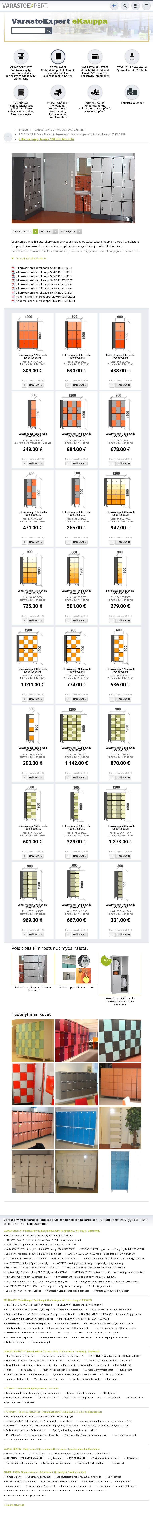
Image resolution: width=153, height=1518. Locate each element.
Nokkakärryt (37, 1453)
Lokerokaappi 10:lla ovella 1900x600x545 (76, 592)
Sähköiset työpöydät (125, 1434)
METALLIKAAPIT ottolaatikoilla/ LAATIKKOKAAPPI (84, 1318)
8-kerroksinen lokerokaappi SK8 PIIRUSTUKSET (44, 288)
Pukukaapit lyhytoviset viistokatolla (24, 1327)
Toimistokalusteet (14, 1504)
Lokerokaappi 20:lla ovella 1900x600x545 (76, 906)
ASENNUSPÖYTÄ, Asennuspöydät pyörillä (86, 1434)
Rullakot (10, 1369)
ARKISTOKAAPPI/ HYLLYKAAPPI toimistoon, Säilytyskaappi (111, 1314)
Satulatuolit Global (48, 1397)
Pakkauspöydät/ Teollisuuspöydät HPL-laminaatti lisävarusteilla (39, 1420)
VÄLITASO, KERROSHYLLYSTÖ (21, 1286)
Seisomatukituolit (135, 1397)
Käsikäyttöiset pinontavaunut (21, 1481)
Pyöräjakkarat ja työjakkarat (79, 1397)
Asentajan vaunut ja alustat (20, 1402)
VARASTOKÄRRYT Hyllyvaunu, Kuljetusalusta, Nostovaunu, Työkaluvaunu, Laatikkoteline (52, 1448)
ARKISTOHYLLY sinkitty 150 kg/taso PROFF (28, 1276)
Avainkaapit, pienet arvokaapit (114, 1337)
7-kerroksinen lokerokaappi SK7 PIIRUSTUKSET (44, 284)
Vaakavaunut (12, 1485)
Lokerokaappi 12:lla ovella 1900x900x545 (120, 435)
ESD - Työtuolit (109, 1392)
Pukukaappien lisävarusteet (53, 1337)
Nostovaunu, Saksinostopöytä (21, 1462)
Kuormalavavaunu (15, 1453)
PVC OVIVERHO (123, 1365)
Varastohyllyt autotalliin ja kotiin (112, 1290)
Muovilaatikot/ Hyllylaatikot (20, 1355)
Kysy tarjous (68, 231)
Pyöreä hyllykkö (39, 1374)
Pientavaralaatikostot (17, 1378)
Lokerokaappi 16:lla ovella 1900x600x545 (32, 827)
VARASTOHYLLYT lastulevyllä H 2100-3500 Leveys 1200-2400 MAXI (40, 1249)
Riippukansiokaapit (40, 1341)
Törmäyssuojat (28, 1369)
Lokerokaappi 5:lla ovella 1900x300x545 (120, 592)
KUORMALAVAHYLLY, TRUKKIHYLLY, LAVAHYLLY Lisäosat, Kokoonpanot (43, 1239)
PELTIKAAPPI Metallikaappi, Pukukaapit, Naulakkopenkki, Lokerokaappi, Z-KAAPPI (72, 134)
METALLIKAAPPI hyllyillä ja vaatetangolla (98, 1332)
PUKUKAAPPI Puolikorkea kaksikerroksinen (28, 1332)
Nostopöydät (114, 1476)
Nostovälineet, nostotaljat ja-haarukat (25, 1495)
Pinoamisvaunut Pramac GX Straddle (116, 1485)
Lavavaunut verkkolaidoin (57, 1462)
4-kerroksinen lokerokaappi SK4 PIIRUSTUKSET (44, 272)
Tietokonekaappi (15, 1341)
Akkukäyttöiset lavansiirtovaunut (60, 1481)
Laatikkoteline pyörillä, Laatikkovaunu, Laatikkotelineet (80, 1453)
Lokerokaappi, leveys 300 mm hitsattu (46, 139)
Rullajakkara (125, 1369)
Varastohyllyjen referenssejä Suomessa (68, 1290)
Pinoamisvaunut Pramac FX (20, 1490)
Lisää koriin (35, 385)
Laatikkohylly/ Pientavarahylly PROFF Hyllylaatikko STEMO (36, 1272)
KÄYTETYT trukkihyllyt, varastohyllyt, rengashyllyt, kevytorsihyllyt (89, 1263)
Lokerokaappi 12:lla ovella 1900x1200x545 (32, 356)
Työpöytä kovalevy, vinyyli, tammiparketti (75, 1430)
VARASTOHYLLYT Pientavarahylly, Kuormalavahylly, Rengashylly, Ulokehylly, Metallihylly (52, 1230)
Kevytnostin (123, 1481)
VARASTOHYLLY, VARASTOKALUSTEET (60, 129)
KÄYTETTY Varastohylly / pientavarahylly (27, 1263)
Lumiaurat (112, 1378)
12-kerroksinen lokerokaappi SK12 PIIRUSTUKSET (45, 301)
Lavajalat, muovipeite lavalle (86, 1378)
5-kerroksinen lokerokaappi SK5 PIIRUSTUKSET (44, 276)
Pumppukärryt (13, 1476)
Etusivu (23, 129)
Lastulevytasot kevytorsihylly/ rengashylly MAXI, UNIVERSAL (107, 1281)
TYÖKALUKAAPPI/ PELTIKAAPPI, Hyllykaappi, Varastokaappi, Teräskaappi (44, 1309)
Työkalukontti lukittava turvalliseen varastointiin (31, 1365)
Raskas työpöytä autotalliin (20, 1439)
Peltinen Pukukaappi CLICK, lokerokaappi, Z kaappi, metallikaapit (40, 1314)
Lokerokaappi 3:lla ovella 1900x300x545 (33, 435)
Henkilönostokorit (15, 1374)
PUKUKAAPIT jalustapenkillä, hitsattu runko (81, 1304)
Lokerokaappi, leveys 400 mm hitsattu (116, 1327)
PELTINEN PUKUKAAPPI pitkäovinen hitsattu (29, 1304)
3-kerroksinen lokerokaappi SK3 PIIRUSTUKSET (44, 268)
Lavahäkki (75, 1360)
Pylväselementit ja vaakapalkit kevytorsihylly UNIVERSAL (86, 1276)
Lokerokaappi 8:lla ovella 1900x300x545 (76, 827)
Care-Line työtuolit (110, 1397)
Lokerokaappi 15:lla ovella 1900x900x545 (32, 592)
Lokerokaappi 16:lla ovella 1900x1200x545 (76, 435)
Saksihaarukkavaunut (39, 1476)
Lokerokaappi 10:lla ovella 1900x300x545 (120, 906)
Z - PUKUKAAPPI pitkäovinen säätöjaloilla (109, 1309)
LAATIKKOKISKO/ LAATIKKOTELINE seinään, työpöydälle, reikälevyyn (42, 1425)
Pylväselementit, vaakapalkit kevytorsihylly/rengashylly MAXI (38, 1281)
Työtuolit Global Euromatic (81, 1392)
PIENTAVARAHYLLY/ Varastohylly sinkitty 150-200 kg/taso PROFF (39, 1235)
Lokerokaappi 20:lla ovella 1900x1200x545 (120, 513)
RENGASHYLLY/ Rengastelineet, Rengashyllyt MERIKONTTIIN (112, 1249)
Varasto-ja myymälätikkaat (99, 1369)
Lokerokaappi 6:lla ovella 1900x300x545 (33, 749)
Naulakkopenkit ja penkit (19, 1337)
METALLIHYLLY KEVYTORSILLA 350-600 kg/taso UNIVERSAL (95, 1267)
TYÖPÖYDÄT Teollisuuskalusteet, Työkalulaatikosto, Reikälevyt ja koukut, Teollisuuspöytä (53, 1411)
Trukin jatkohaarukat (113, 1374)
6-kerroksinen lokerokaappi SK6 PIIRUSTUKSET (44, 280)
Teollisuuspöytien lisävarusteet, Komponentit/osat (105, 1420)
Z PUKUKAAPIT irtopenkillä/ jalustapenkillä (28, 1323)
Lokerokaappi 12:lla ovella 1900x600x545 (120, 670)
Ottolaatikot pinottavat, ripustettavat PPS (62, 1355)
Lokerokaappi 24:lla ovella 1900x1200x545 (32, 670)
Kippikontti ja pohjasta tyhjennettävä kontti (86, 1365)
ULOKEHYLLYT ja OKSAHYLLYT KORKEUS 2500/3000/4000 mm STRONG (43, 1258)
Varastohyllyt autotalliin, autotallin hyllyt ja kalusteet (33, 1253)
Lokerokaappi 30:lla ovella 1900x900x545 (32, 906)
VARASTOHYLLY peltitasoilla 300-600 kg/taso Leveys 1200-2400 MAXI (41, 1244)
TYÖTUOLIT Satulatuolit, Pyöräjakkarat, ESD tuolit (31, 1388)
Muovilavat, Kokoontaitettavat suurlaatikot (109, 1360)
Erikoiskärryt (117, 1462)
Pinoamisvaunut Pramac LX (55, 1490)
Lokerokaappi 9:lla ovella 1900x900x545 (76, 356)
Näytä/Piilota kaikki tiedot (31, 258)
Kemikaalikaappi (82, 1337)
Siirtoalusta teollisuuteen (106, 1458)
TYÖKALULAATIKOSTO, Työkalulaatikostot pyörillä (32, 1434)
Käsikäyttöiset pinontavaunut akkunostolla (78, 1476)
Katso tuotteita (22, 231)
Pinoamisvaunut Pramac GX (76, 1485)
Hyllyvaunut (56, 1458)
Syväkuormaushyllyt (71, 1286)
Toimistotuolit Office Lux (19, 1397)
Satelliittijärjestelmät (100, 1286)
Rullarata (45, 1439)
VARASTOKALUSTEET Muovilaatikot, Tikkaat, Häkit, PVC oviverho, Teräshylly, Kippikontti (51, 1351)
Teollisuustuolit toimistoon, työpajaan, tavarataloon (33, 1392)
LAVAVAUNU (132, 1458)
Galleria (45, 231)
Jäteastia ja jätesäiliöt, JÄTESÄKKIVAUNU (75, 1374)
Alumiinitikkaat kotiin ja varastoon (61, 1369)
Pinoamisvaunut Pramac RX (90, 1490)
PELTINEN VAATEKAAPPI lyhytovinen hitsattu (109, 1323)
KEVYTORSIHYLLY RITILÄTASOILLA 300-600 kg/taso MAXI (115, 1258)
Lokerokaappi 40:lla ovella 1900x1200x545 (120, 827)
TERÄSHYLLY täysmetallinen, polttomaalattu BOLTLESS (35, 1360)
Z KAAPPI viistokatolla (68, 1323)
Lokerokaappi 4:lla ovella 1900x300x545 (76, 513)
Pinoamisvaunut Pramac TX (40, 1485)
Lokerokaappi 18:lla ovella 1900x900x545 (76, 670)
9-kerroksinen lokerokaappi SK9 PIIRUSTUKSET (44, 292)
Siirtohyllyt (49, 1286)
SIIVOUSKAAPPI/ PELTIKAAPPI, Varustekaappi (29, 1318)
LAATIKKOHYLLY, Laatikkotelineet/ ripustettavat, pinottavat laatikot (108, 1272)
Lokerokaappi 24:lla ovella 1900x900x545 (120, 749)
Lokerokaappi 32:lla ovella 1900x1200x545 (76, 749)
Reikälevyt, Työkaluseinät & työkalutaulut (106, 1425)
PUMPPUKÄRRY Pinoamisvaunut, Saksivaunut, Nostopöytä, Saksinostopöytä (45, 1472)
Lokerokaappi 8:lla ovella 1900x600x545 (33, 513)
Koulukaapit (64, 1332)
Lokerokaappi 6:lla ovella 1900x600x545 (120, 356)
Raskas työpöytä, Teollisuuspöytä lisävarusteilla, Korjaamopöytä (39, 1416)
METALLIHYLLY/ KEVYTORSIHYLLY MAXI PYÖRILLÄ (32, 1267)
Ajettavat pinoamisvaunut (97, 1481)
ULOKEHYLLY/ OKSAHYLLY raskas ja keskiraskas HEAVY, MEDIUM (101, 1253)
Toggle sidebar (8, 137)
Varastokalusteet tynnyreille (49, 1378)
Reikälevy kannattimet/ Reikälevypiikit (26, 1430)
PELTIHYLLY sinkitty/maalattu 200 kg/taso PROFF (115, 1355)
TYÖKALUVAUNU (77, 1458)
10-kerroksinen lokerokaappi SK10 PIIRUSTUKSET (45, 296)
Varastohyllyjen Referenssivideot (23, 1290)
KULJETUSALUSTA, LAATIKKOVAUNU (24, 1458)
